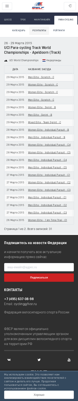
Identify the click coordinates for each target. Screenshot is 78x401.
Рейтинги (59, 31)
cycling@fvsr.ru (25, 304)
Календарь (18, 31)
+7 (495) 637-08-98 (19, 299)
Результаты (39, 31)
